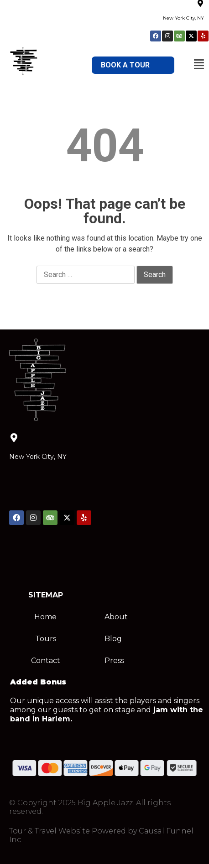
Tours (45, 638)
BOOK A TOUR (125, 65)
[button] (199, 64)
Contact (45, 660)
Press (114, 660)
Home (45, 616)
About (116, 616)
